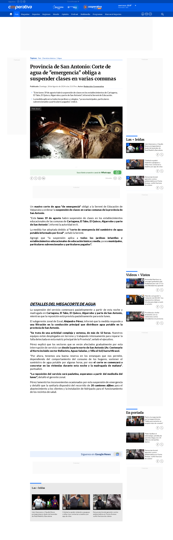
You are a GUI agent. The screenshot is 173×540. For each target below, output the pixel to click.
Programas (97, 14)
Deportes (36, 14)
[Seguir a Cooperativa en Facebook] (18, 1)
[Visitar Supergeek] (150, 16)
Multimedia (85, 14)
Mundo (56, 14)
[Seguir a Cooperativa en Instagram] (24, 1)
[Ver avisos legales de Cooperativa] (142, 16)
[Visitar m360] (146, 16)
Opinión (65, 14)
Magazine (25, 14)
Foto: (34, 109)
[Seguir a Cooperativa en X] (21, 1)
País (16, 14)
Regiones (46, 14)
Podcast (74, 14)
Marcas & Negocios (113, 14)
